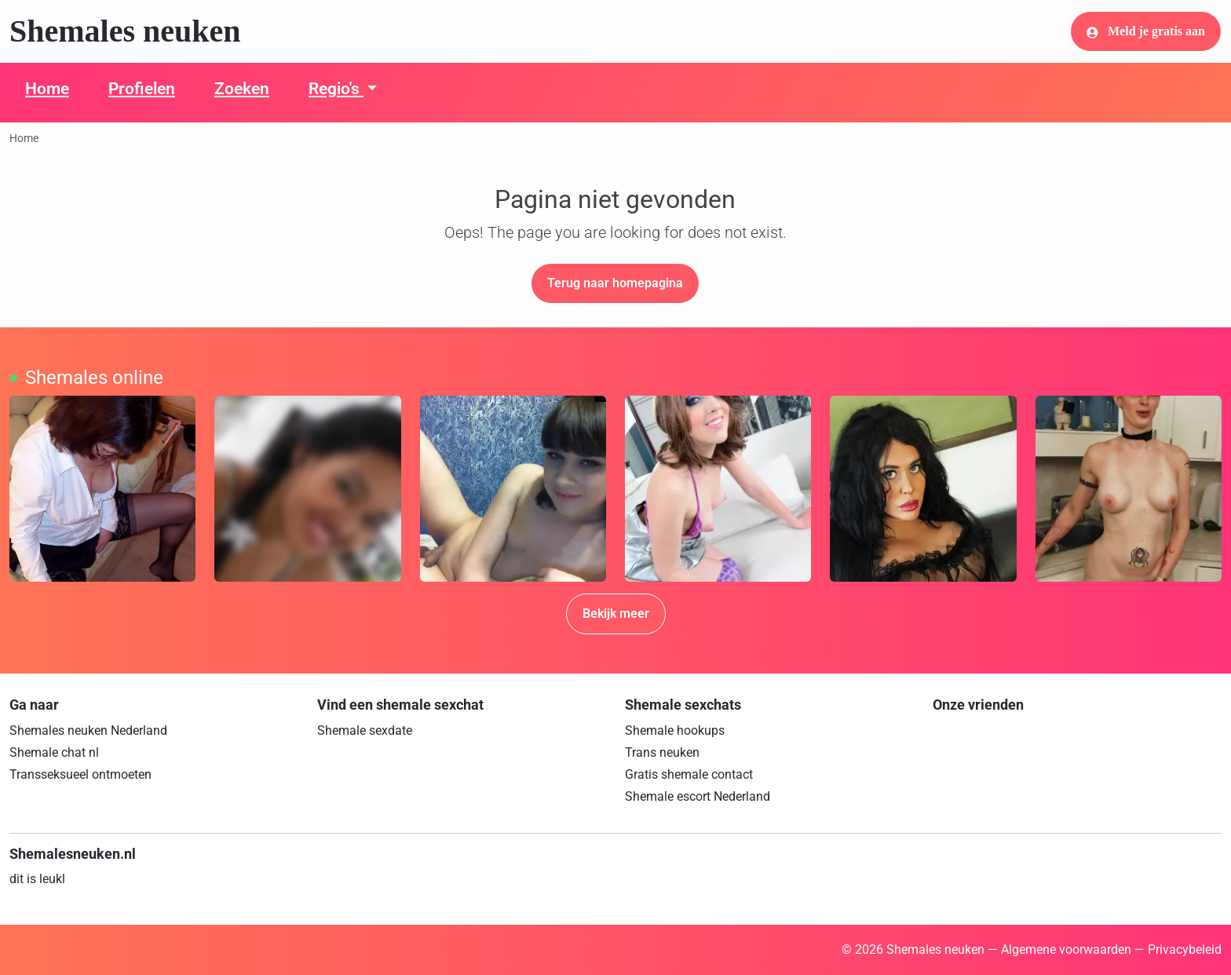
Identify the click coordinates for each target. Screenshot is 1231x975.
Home (47, 88)
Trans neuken (662, 752)
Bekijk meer (616, 613)
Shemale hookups (675, 730)
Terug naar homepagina (615, 283)
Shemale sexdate (364, 730)
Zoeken (241, 88)
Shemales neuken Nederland (88, 730)
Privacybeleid (1185, 949)
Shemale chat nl (54, 752)
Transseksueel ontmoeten (80, 774)
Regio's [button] (336, 88)
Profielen (141, 88)
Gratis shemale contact (689, 774)
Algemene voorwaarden (1066, 949)
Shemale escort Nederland (697, 796)
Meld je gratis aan (1146, 31)
